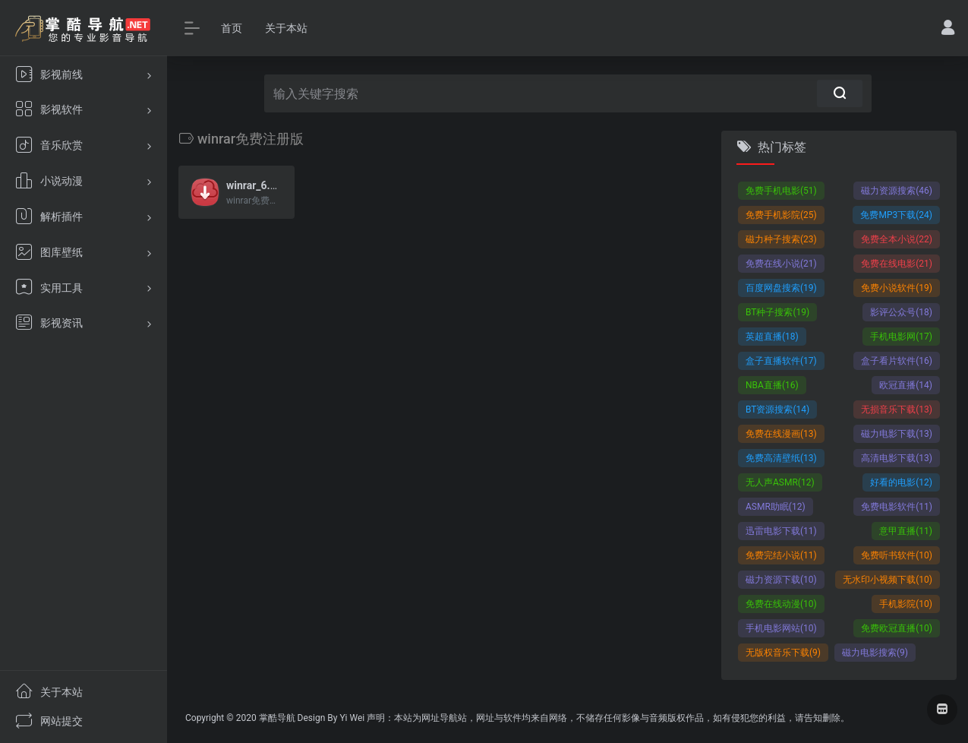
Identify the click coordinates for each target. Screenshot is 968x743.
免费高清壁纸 (781, 458)
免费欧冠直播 (896, 628)
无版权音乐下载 (783, 652)
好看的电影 (901, 482)
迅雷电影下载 (781, 531)
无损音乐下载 (896, 409)
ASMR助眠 (776, 506)
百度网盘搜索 (781, 288)
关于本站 (286, 28)
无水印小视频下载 (887, 579)
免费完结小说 (781, 555)
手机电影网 (901, 336)
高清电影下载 (896, 458)
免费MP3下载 (896, 215)
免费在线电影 (896, 263)
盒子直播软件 (781, 361)
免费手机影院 (781, 215)
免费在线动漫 (781, 604)
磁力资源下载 (781, 579)
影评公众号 (901, 312)
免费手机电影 (781, 190)
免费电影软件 (896, 506)
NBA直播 (772, 385)
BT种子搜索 (777, 312)
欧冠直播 (905, 385)
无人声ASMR (780, 482)
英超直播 (772, 336)
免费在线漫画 (781, 433)
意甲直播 (905, 531)
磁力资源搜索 (896, 190)
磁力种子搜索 (781, 239)
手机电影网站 (781, 628)
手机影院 (905, 604)
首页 (231, 28)
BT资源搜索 (777, 409)
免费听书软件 (896, 555)
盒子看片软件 (896, 361)
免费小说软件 (896, 288)
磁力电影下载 (896, 433)
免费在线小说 (781, 263)
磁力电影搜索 (875, 652)
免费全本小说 (896, 239)
